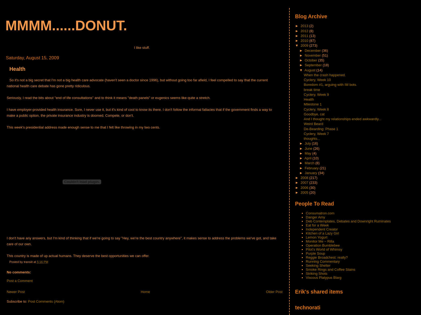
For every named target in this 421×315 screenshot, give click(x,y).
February (312, 168)
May (308, 153)
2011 (304, 36)
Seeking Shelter (318, 265)
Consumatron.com (320, 213)
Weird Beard (313, 124)
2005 (304, 193)
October (311, 60)
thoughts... (312, 139)
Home (145, 292)
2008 (304, 178)
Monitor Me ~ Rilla (320, 241)
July (308, 143)
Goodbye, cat (314, 114)
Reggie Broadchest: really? (327, 257)
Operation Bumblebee (323, 245)
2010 (304, 41)
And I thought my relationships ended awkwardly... (343, 119)
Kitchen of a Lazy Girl (322, 233)
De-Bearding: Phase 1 (321, 129)
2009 (304, 45)
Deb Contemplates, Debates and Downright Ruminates (348, 221)
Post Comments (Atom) (46, 301)
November (313, 55)
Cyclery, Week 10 (317, 80)
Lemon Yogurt (316, 237)
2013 (304, 26)
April (308, 158)
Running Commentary (323, 261)
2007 (304, 183)
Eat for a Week (317, 225)
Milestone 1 (313, 104)
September (314, 65)
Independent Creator (322, 229)
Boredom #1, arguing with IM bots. (330, 85)
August (310, 70)
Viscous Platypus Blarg (324, 278)
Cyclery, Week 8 (316, 109)
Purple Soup (315, 253)
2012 (304, 31)
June (309, 148)
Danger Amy (315, 217)
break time (312, 90)
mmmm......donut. (66, 25)
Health (17, 69)
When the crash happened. (325, 75)
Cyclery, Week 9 (316, 95)
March (310, 163)
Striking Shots (316, 274)
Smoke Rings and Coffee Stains (330, 270)
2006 (304, 188)
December (313, 51)
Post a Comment (20, 281)
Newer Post (16, 292)
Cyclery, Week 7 (316, 134)
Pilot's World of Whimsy (324, 249)
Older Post (274, 292)
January (311, 173)
